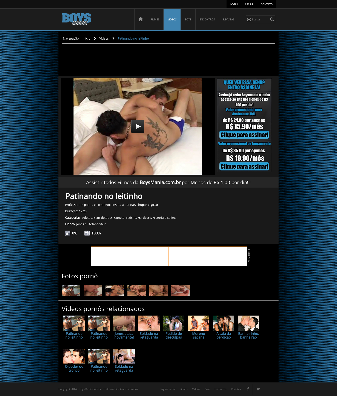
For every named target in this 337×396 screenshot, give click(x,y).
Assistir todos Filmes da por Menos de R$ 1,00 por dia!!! (168, 182)
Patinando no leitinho (133, 38)
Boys (188, 19)
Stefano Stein (97, 224)
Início (86, 38)
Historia (158, 218)
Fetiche (131, 218)
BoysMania (96, 20)
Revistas (228, 19)
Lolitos (171, 218)
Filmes (155, 19)
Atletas (87, 218)
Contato (267, 4)
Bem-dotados (103, 218)
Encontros (207, 19)
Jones (80, 224)
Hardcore (144, 218)
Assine (249, 4)
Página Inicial (168, 389)
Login (234, 4)
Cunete (119, 218)
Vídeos (172, 19)
